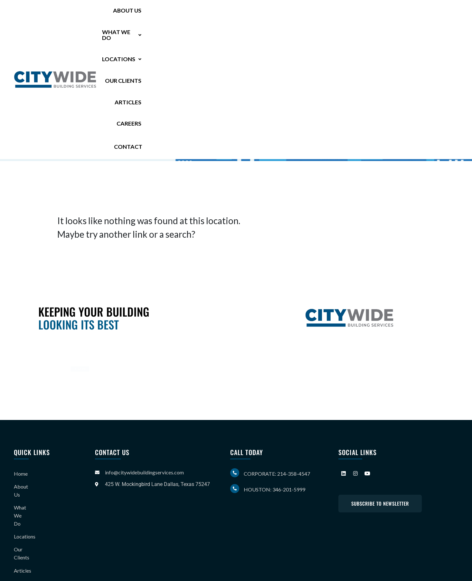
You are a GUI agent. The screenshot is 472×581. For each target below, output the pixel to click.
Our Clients (321, 14)
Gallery (22, 536)
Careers (399, 14)
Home (21, 472)
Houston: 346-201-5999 (274, 489)
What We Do (217, 14)
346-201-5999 (110, 117)
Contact (439, 13)
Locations (271, 14)
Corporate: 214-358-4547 (277, 474)
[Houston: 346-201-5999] (234, 488)
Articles (364, 14)
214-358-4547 (115, 106)
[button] (218, 13)
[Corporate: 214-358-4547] (234, 472)
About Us (170, 14)
